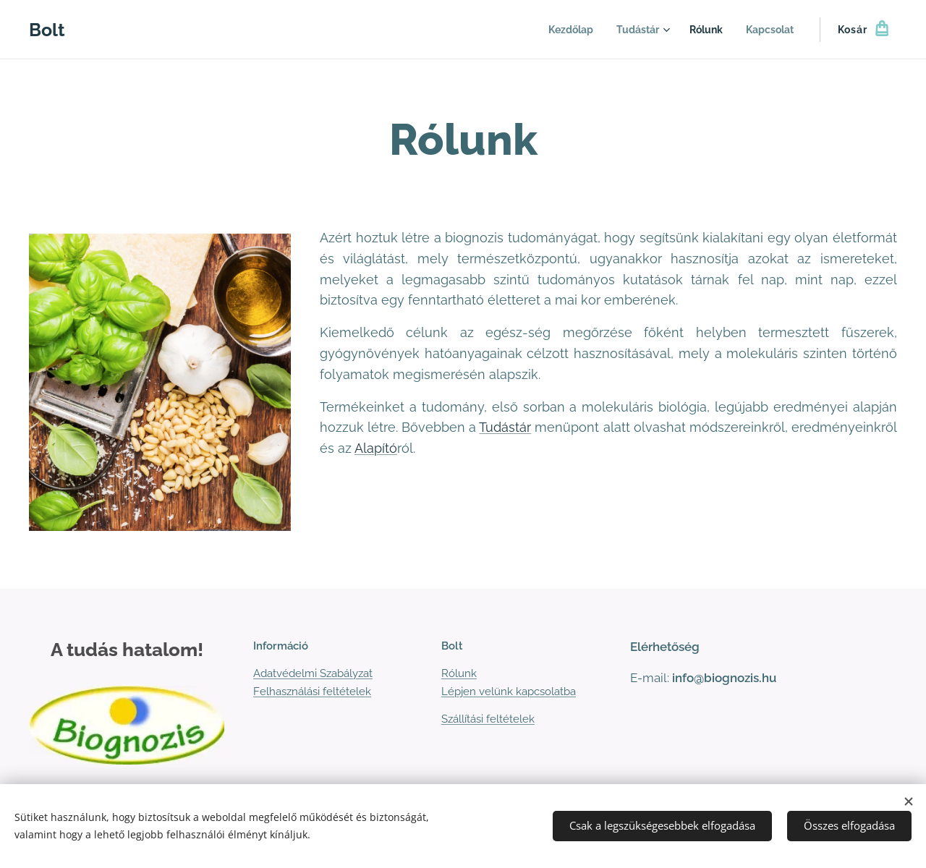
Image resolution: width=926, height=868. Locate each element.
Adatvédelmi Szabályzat (313, 673)
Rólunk (459, 673)
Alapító (375, 448)
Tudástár (506, 427)
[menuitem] (561, 30)
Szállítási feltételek (488, 719)
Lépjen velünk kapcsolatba (508, 691)
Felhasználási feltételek (312, 691)
